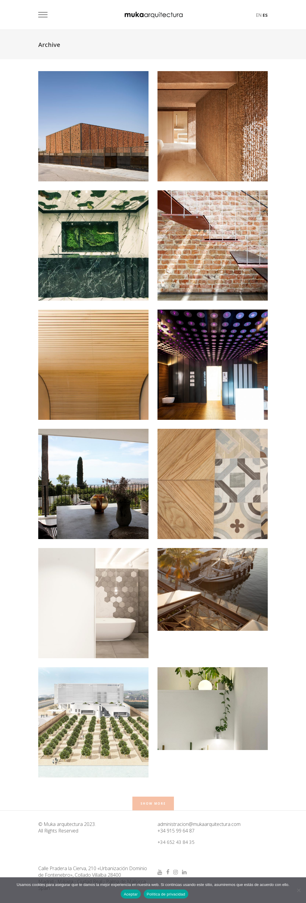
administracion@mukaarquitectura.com (199, 824)
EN (258, 15)
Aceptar (131, 894)
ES (265, 15)
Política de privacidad (166, 894)
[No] (299, 890)
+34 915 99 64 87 (176, 830)
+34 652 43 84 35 (176, 842)
